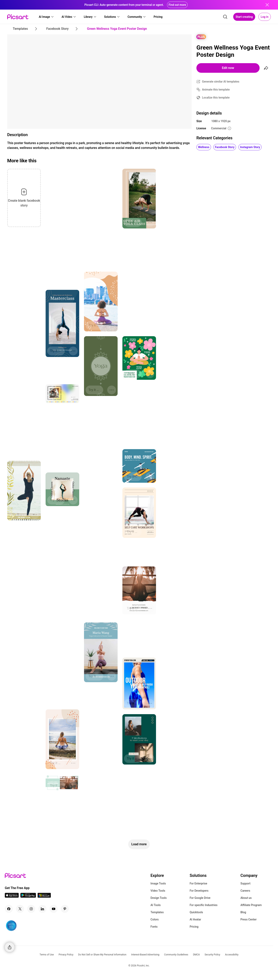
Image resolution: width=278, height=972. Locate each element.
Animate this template (216, 89)
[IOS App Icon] (12, 896)
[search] (225, 17)
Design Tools (159, 897)
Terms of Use (47, 954)
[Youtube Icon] (54, 909)
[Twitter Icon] (20, 909)
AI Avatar (195, 919)
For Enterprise (198, 883)
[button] (46, 17)
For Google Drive (200, 897)
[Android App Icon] (28, 896)
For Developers (199, 890)
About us (246, 897)
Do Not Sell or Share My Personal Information (102, 954)
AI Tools (156, 905)
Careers (245, 890)
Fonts (154, 926)
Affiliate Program (251, 905)
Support (245, 883)
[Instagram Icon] (31, 909)
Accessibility (231, 954)
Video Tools (158, 890)
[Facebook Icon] (9, 909)
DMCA (196, 954)
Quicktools (196, 912)
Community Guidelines (176, 954)
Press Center (248, 919)
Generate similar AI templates (220, 81)
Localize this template (216, 97)
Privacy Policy (66, 954)
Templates (157, 912)
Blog (243, 912)
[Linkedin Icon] (42, 909)
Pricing (194, 926)
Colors (155, 919)
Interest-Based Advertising (145, 954)
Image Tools (158, 883)
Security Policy (212, 954)
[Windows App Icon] (44, 896)
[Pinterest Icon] (65, 909)
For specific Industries (203, 905)
